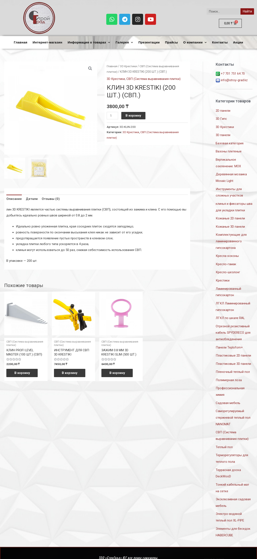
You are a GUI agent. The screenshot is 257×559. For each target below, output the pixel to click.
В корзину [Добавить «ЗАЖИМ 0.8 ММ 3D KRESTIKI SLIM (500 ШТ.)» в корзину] (118, 373)
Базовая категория (229, 142)
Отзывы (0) (51, 199)
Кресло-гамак (226, 260)
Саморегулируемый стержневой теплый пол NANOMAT (233, 410)
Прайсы (171, 42)
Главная (20, 42)
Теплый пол (224, 439)
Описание (14, 199)
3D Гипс (221, 118)
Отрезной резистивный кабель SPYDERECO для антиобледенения (233, 327)
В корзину (133, 115)
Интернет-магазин (47, 42)
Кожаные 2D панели (230, 216)
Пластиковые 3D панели (233, 358)
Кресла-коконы (227, 252)
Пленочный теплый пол (233, 366)
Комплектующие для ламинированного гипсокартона (231, 238)
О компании (195, 42)
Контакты (220, 42)
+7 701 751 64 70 (230, 73)
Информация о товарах (89, 42)
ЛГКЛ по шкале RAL (230, 313)
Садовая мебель (228, 396)
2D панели (223, 110)
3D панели (223, 134)
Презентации (149, 42)
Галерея (124, 42)
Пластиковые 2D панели (233, 350)
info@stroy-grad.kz (232, 80)
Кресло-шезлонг (228, 268)
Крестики (222, 276)
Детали (32, 199)
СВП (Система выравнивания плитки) (153, 79)
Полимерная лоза (229, 374)
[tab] (14, 199)
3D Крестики (129, 66)
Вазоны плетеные (229, 150)
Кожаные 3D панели (230, 224)
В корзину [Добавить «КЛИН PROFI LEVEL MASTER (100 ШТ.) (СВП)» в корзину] (22, 373)
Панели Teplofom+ (229, 342)
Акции (238, 42)
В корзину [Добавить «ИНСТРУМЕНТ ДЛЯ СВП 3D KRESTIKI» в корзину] (70, 373)
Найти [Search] (247, 11)
